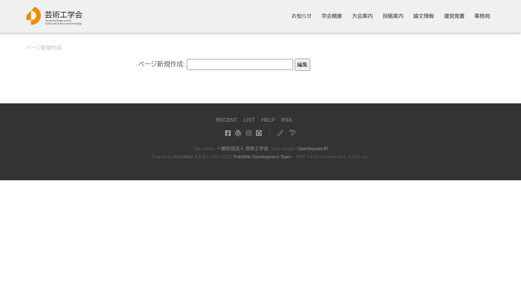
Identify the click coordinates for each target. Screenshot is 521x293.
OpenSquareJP (312, 148)
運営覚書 (454, 16)
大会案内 (362, 16)
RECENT (226, 120)
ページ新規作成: (161, 64)
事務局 (482, 16)
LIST (249, 120)
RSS (286, 120)
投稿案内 (393, 16)
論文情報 (423, 16)
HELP (268, 120)
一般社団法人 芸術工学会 (242, 148)
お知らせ (301, 16)
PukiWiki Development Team (262, 156)
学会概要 (332, 16)
